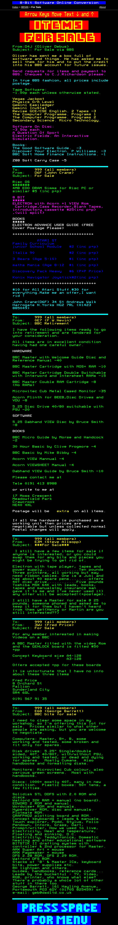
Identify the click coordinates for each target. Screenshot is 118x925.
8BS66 (24, 7)
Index (15, 7)
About (102, 7)
